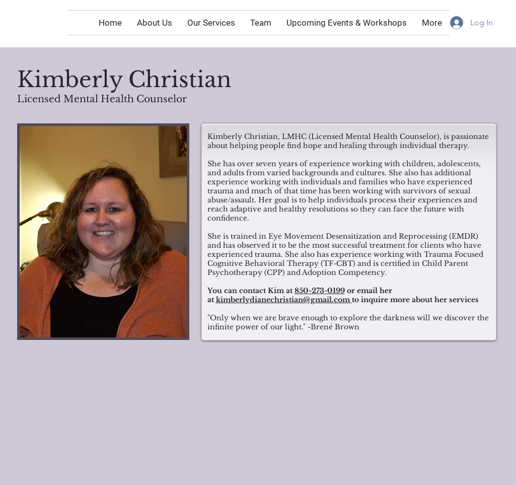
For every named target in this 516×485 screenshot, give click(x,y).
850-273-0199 (319, 290)
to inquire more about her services (415, 299)
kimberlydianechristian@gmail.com (284, 299)
